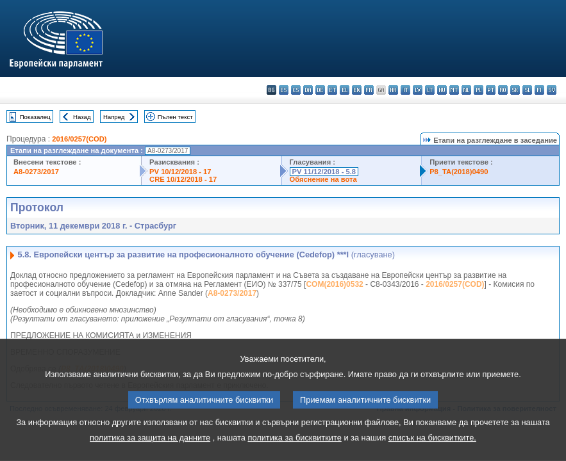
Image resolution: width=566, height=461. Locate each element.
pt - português (490, 90)
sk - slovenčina (515, 90)
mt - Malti (454, 90)
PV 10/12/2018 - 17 (180, 171)
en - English (357, 90)
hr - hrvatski (393, 90)
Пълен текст (175, 116)
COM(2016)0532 (334, 284)
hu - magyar (442, 90)
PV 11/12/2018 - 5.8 (324, 171)
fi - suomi (539, 90)
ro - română (503, 90)
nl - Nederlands (466, 90)
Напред (114, 116)
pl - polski (478, 90)
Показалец (35, 116)
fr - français (369, 90)
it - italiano (405, 90)
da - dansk (308, 90)
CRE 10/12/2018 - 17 (183, 179)
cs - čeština (296, 90)
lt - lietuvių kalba (430, 90)
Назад (82, 116)
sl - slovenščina (527, 90)
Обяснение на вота (323, 179)
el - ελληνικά (344, 90)
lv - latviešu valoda (417, 90)
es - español (283, 90)
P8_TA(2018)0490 (458, 171)
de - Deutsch (320, 90)
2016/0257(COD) (79, 139)
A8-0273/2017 (36, 171)
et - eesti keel (332, 90)
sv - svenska (551, 90)
